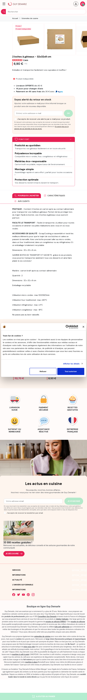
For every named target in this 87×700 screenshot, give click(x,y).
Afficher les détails (71, 364)
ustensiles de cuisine (42, 636)
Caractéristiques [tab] (54, 195)
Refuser (43, 371)
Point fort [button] (22, 139)
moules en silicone (78, 622)
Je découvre (13, 553)
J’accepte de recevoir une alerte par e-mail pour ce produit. (43, 119)
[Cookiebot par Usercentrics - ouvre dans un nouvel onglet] (67, 327)
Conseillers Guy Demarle (47, 616)
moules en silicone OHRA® (56, 622)
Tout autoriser (71, 371)
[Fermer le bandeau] (83, 327)
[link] (14, 402)
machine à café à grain (20, 654)
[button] (4, 3)
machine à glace (31, 662)
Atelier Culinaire (62, 619)
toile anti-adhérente (62, 627)
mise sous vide (29, 647)
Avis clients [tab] (21, 201)
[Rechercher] (43, 11)
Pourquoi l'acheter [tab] (26, 195)
